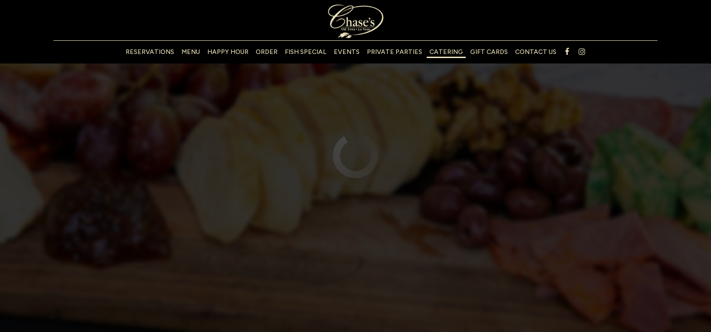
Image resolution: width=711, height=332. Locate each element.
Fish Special (305, 52)
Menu (190, 52)
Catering (446, 52)
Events (347, 52)
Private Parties (394, 52)
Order (267, 52)
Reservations (150, 52)
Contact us (535, 52)
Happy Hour (227, 52)
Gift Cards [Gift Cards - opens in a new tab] (489, 52)
